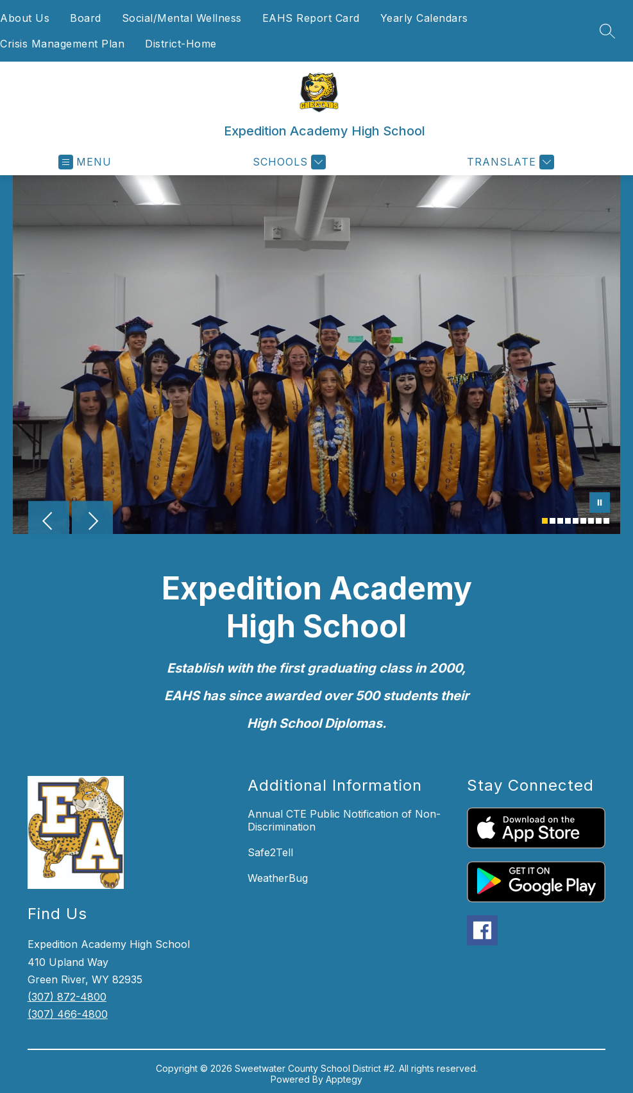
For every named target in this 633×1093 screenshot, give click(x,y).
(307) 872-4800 (67, 996)
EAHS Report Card (311, 18)
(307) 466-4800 (68, 1014)
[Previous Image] (48, 522)
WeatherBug (278, 878)
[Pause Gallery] (599, 503)
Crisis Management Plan (62, 43)
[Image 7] (591, 521)
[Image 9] (606, 521)
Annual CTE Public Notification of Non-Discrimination (344, 820)
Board (85, 18)
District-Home (181, 43)
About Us (24, 18)
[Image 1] (545, 521)
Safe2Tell (270, 852)
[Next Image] (92, 522)
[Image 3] (560, 521)
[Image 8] (599, 521)
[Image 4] (568, 521)
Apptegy (344, 1079)
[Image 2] (552, 521)
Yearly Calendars (424, 18)
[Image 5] (575, 521)
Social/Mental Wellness (182, 18)
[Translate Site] (509, 162)
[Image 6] (583, 521)
